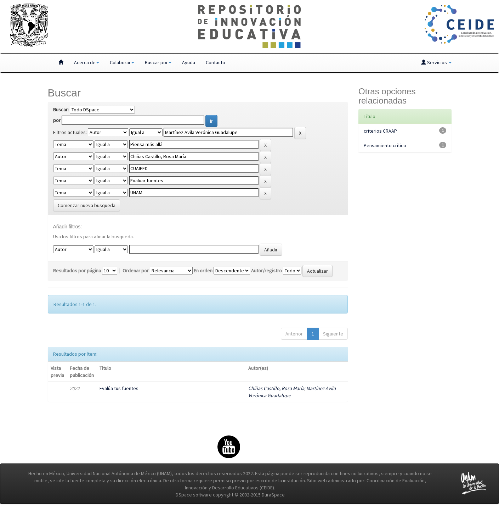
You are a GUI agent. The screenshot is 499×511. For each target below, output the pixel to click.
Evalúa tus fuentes (119, 388)
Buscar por (158, 62)
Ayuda (188, 62)
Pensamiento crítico (385, 145)
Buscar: (61, 109)
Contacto (215, 62)
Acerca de (86, 62)
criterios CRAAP (380, 131)
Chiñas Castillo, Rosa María (276, 388)
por (57, 120)
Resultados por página (77, 270)
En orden (203, 270)
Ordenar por (136, 270)
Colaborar (122, 62)
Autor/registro (266, 270)
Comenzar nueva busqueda (86, 205)
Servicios (436, 62)
